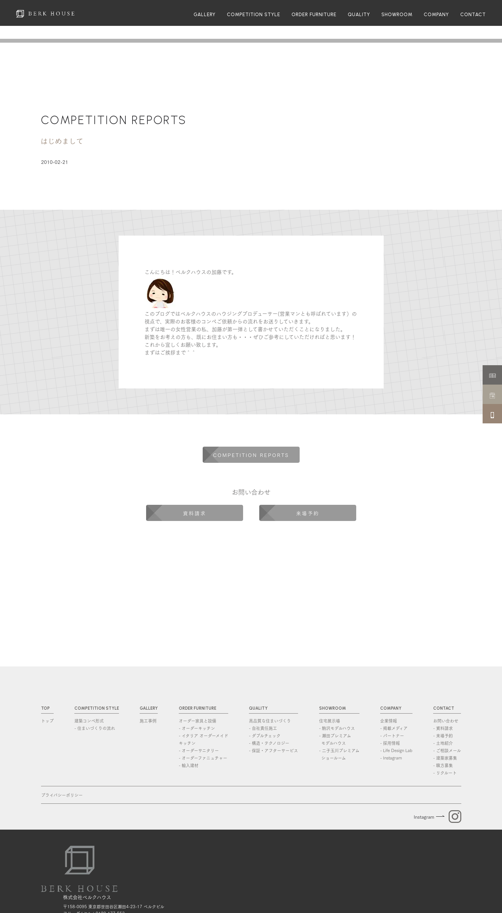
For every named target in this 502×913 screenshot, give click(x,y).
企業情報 (388, 720)
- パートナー (392, 735)
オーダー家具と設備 (197, 720)
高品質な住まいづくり (270, 720)
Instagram (424, 816)
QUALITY (359, 14)
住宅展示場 (329, 720)
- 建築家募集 (445, 757)
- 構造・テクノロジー (269, 742)
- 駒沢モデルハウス (337, 728)
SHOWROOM (396, 14)
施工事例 (148, 720)
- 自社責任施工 (263, 728)
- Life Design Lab (396, 750)
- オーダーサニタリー (199, 750)
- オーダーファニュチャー (203, 757)
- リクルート (445, 772)
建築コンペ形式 (89, 720)
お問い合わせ (445, 720)
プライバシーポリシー (62, 794)
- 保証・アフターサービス (273, 750)
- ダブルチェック (265, 735)
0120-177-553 (110, 879)
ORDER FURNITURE (314, 14)
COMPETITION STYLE (253, 14)
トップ (47, 720)
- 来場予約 (443, 735)
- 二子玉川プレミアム (339, 754)
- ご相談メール (447, 750)
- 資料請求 (443, 728)
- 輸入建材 (188, 765)
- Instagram (391, 757)
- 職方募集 (443, 765)
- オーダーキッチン (197, 728)
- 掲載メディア (394, 728)
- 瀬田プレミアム (339, 739)
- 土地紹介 (443, 742)
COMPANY (436, 14)
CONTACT (473, 14)
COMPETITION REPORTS (114, 120)
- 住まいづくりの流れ (94, 728)
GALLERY (205, 14)
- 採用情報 (390, 742)
